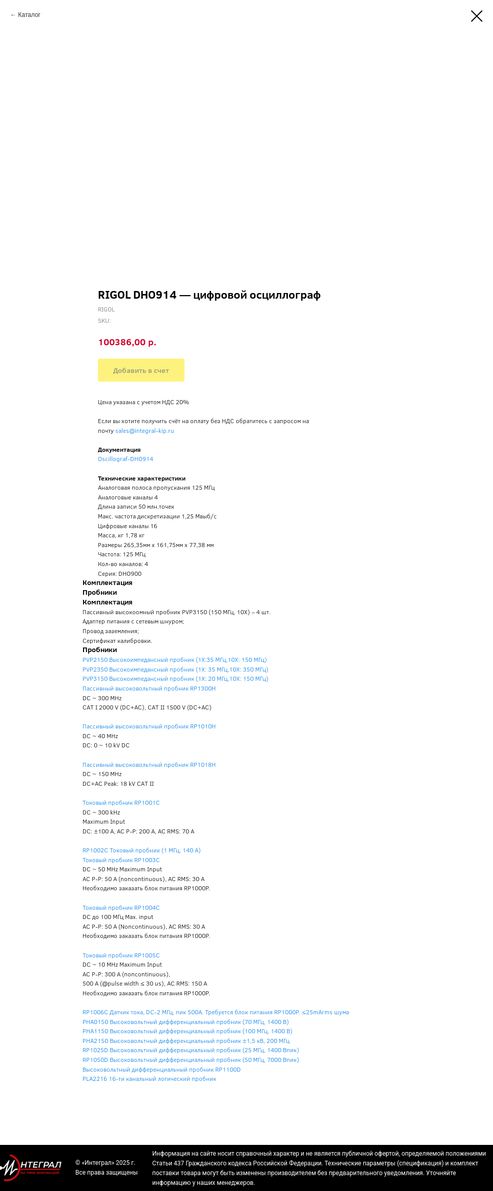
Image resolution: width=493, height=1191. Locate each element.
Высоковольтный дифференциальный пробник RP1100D (162, 1069)
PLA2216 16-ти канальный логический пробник (149, 1078)
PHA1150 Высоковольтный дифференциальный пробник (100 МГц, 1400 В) (188, 1031)
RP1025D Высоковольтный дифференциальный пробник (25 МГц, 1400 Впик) (191, 1050)
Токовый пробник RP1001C (121, 802)
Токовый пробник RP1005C (121, 955)
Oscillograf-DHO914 (125, 458)
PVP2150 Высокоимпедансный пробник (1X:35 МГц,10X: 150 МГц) (175, 659)
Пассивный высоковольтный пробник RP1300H (149, 688)
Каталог (29, 14)
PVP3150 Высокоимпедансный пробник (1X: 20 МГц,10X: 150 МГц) (176, 678)
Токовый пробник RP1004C (121, 907)
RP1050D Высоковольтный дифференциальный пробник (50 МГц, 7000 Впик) (191, 1059)
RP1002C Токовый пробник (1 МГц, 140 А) (142, 850)
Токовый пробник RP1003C (121, 859)
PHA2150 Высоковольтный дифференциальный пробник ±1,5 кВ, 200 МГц (186, 1040)
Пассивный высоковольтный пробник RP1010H (149, 726)
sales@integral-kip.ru (144, 430)
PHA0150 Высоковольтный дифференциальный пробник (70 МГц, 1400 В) (186, 1021)
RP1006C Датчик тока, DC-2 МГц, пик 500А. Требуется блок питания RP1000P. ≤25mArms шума (216, 1012)
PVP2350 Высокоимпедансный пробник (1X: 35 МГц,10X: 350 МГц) (176, 669)
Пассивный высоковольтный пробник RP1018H (149, 764)
